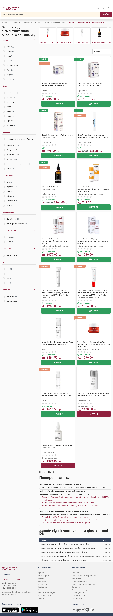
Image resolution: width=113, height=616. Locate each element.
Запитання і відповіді (79, 590)
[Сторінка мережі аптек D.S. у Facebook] (74, 609)
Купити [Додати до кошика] (58, 104)
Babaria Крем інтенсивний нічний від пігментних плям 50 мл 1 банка (68, 503)
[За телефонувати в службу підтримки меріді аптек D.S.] (98, 9)
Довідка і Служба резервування (83, 584)
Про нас (41, 573)
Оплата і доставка (78, 593)
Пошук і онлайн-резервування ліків (84, 576)
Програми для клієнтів (80, 581)
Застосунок (76, 587)
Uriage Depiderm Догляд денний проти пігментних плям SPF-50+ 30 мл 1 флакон (72, 520)
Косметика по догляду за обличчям (26, 22)
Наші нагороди (43, 576)
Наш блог (75, 573)
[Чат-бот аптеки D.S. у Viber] (92, 609)
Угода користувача (45, 595)
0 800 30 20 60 (11, 579)
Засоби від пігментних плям (54, 22)
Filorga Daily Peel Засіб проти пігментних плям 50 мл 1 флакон (65, 517)
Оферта (41, 598)
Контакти (41, 590)
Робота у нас (42, 584)
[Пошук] (106, 14)
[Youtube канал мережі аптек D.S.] (83, 609)
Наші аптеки (76, 578)
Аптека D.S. (6, 22)
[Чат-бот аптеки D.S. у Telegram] (87, 609)
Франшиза (42, 581)
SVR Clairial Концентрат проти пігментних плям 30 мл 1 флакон (66, 523)
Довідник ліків (77, 598)
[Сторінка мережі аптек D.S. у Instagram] (78, 609)
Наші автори (42, 587)
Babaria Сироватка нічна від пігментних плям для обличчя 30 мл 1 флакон (70, 506)
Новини (41, 578)
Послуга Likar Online (79, 595)
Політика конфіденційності (47, 593)
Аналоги (94, 414)
